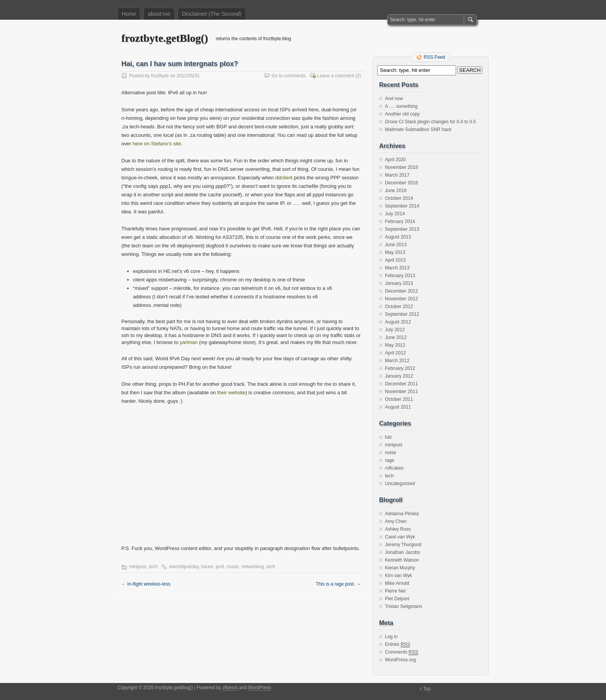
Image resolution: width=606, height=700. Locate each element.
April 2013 (395, 260)
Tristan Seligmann (403, 606)
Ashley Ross (398, 529)
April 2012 (395, 353)
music (233, 566)
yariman (188, 342)
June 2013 (396, 244)
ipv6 (220, 566)
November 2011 (401, 391)
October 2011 (399, 399)
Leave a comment (335, 75)
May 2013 (395, 252)
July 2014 (395, 213)
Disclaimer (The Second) (212, 14)
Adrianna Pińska (402, 513)
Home (129, 14)
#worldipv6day (184, 566)
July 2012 (395, 329)
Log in (391, 636)
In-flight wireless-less (145, 584)
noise (390, 452)
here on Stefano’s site (157, 143)
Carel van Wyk (400, 537)
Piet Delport (397, 598)
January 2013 (399, 283)
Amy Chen (396, 521)
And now (394, 98)
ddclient (284, 178)
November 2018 (401, 167)
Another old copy (402, 114)
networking (253, 566)
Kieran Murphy (400, 568)
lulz (388, 437)
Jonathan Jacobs (402, 552)
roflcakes (394, 468)
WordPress (259, 687)
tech (153, 566)
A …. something (401, 106)
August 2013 (398, 237)
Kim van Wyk (398, 575)
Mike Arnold (397, 583)
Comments (401, 652)
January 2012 (399, 376)
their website (231, 392)
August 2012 (398, 322)
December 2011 (401, 384)
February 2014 (400, 221)
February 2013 (400, 275)
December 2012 (401, 291)
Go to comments (289, 75)
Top (427, 688)
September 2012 (402, 314)
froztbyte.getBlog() (164, 38)
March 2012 (397, 360)
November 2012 (401, 298)
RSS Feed (434, 57)
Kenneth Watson (402, 560)
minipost (137, 566)
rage (389, 460)
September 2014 (402, 206)
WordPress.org (400, 660)
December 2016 (401, 183)
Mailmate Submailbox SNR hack (418, 129)
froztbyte (160, 75)
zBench (230, 687)
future (207, 566)
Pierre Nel (395, 591)
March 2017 (397, 175)
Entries (397, 644)
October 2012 (399, 306)
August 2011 (398, 407)
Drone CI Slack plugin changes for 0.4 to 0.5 (430, 121)
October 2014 (399, 198)
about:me (159, 14)
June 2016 (396, 190)
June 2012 (396, 337)
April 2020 (395, 159)
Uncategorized (400, 483)
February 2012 (400, 368)
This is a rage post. (338, 584)
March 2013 (397, 268)
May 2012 (395, 345)
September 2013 (402, 229)
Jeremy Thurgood (403, 544)
